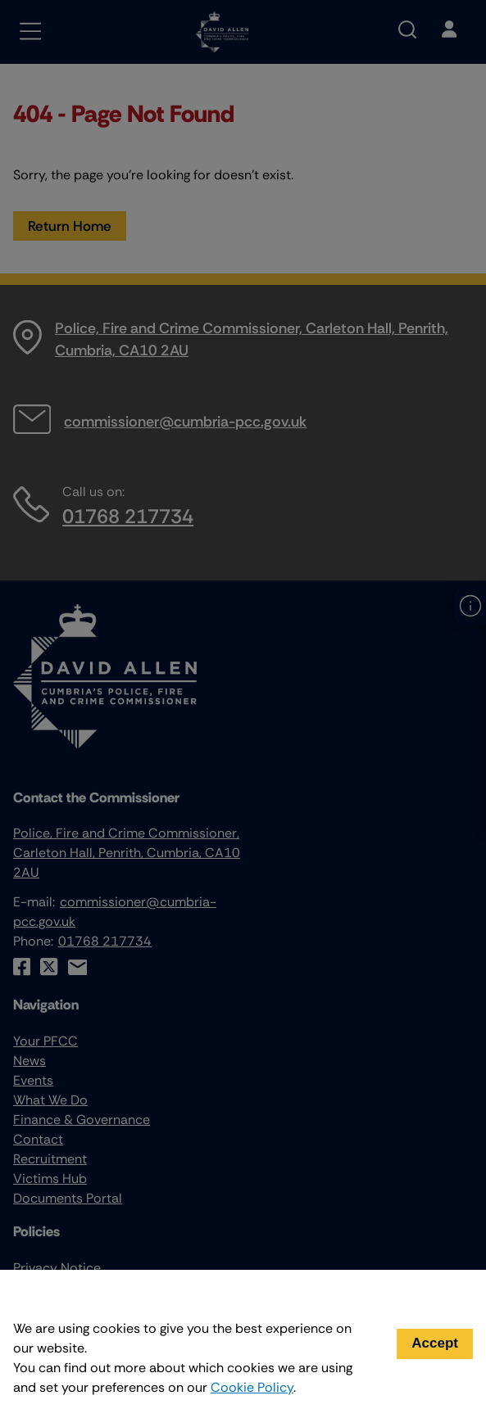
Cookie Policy (252, 1387)
